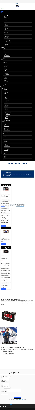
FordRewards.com (3, 206)
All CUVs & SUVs (7, 100)
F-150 (5, 21)
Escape (5, 29)
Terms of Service (23, 399)
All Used (4, 48)
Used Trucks (5, 123)
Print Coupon (2, 224)
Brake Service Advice (7, 72)
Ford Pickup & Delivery (6, 145)
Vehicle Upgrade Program (8, 112)
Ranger (6, 96)
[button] (16, 86)
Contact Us (5, 157)
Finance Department (6, 138)
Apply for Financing (5, 67)
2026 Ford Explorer (8, 41)
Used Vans (5, 51)
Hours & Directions (6, 81)
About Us (2, 79)
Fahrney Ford (2, 12)
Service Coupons (5, 62)
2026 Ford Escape (8, 40)
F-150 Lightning (6, 44)
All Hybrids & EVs (7, 33)
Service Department (6, 68)
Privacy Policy (19, 399)
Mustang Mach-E (7, 18)
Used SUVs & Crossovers (6, 50)
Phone (4, 382)
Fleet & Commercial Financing (7, 120)
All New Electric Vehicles (6, 55)
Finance (2, 63)
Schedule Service (5, 69)
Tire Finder (6, 77)
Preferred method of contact (4, 381)
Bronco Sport (6, 28)
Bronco (5, 27)
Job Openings (5, 156)
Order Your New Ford (6, 15)
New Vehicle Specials (6, 134)
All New (4, 16)
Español (1, 0)
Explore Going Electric (6, 54)
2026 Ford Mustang (8, 116)
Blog (3, 85)
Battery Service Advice (7, 149)
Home (3, 87)
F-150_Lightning (6, 25)
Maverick (6, 23)
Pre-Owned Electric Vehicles (7, 56)
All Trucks (6, 20)
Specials (2, 59)
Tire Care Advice (6, 73)
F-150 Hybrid (6, 108)
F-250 (5, 95)
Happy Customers (6, 83)
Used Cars (2, 47)
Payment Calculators (6, 65)
